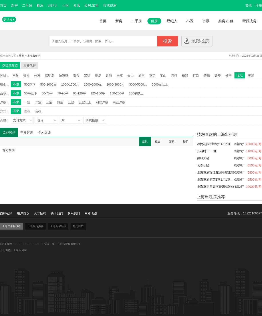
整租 (27, 111)
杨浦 (185, 75)
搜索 (167, 41)
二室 (38, 102)
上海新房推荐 (58, 226)
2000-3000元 (115, 84)
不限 (15, 75)
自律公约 (6, 213)
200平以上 (136, 93)
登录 (248, 5)
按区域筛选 (10, 65)
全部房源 (9, 132)
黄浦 (251, 75)
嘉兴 (76, 75)
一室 (27, 102)
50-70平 (47, 93)
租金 (157, 141)
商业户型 (119, 102)
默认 (145, 141)
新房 (14, 5)
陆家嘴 (63, 75)
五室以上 (85, 102)
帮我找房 (109, 5)
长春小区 (203, 165)
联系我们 (73, 213)
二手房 (27, 5)
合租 (38, 111)
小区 (65, 5)
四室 (60, 102)
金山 (130, 75)
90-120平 (79, 93)
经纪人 (53, 5)
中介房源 (26, 132)
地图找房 (200, 41)
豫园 (26, 75)
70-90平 (62, 93)
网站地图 (90, 213)
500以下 (30, 84)
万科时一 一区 (206, 151)
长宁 (228, 75)
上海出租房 (33, 55)
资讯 (76, 5)
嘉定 (152, 75)
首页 (3, 5)
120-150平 (98, 93)
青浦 (109, 75)
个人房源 (44, 132)
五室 (71, 102)
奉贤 (98, 75)
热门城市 (78, 226)
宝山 (163, 75)
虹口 (196, 75)
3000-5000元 (138, 84)
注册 (258, 5)
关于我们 (57, 213)
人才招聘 (40, 213)
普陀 (207, 75)
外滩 (37, 75)
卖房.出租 (91, 5)
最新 (185, 141)
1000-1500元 (70, 84)
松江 (120, 75)
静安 (217, 75)
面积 (171, 141)
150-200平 (117, 93)
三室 (49, 102)
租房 (40, 5)
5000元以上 (160, 84)
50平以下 (30, 93)
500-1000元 (48, 84)
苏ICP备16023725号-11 (29, 244)
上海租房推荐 (36, 226)
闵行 (174, 75)
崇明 (87, 75)
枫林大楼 (203, 158)
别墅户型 (102, 102)
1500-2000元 (93, 84)
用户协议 (23, 213)
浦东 (141, 75)
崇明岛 (49, 75)
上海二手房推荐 (11, 226)
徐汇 (240, 75)
